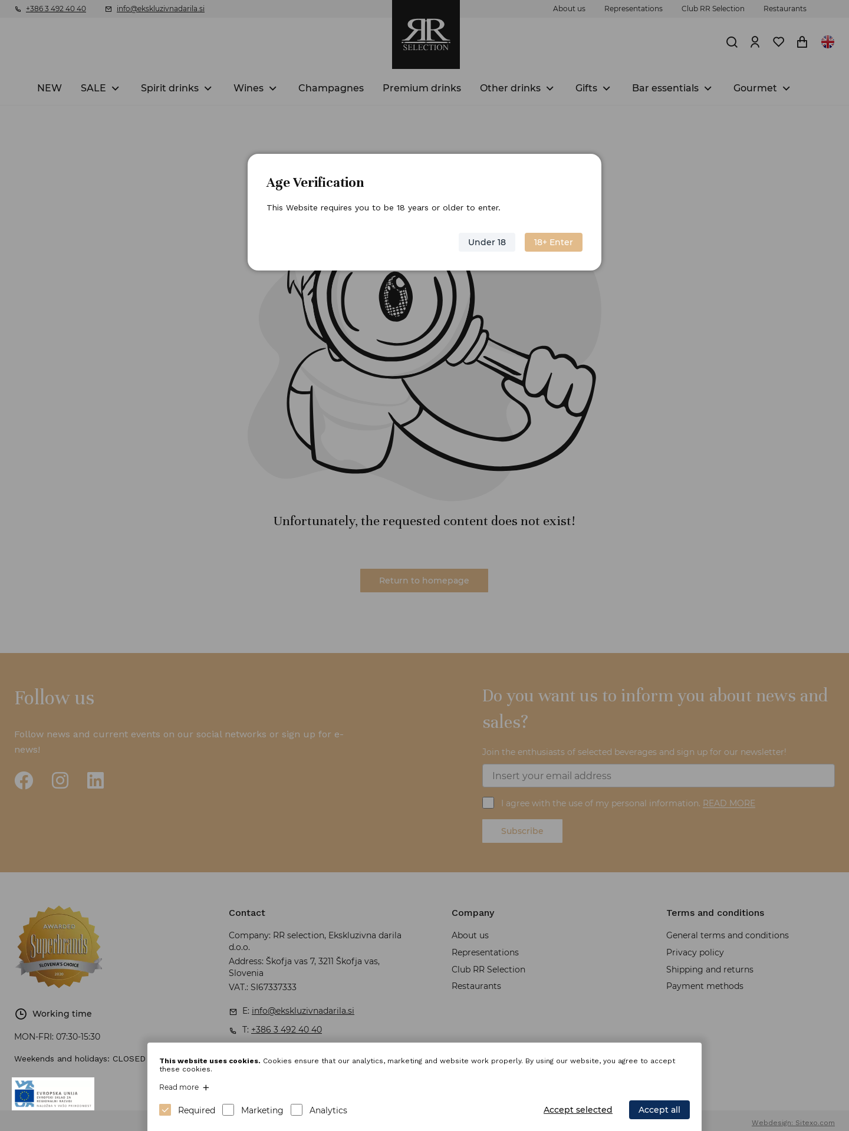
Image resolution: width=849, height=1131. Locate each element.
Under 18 (487, 242)
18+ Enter (553, 242)
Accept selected (578, 1109)
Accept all (659, 1109)
